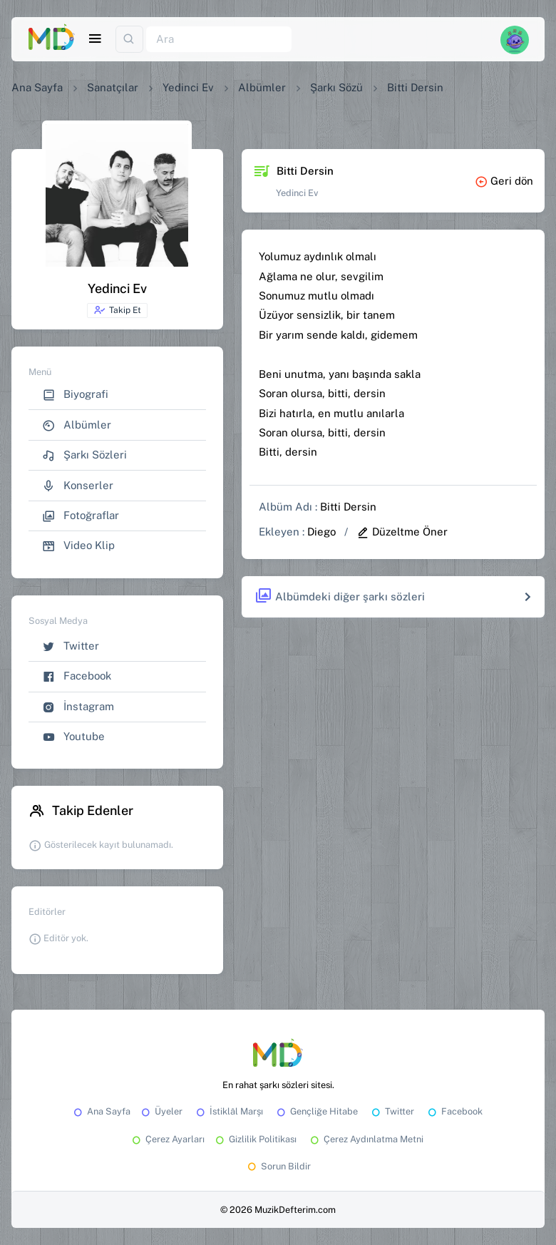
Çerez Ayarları (167, 1139)
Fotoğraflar (80, 516)
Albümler (262, 87)
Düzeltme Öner (402, 532)
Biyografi (75, 394)
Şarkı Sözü (336, 87)
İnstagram (78, 707)
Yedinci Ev (188, 87)
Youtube (73, 737)
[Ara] (219, 39)
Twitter (70, 646)
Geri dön (504, 181)
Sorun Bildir (278, 1166)
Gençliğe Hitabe (316, 1111)
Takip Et (117, 310)
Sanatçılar (112, 87)
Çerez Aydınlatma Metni (365, 1139)
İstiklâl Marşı (228, 1111)
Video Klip (78, 546)
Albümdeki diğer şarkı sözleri (339, 596)
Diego (321, 532)
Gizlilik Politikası (255, 1139)
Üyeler (160, 1111)
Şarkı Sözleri (84, 455)
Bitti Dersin (348, 507)
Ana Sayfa (37, 87)
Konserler (77, 486)
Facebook (76, 676)
